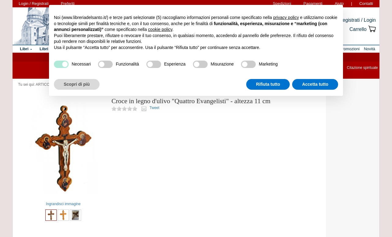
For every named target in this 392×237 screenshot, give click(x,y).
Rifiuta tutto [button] (268, 84)
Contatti (366, 3)
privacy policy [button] (286, 17)
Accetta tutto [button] (315, 84)
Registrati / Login (357, 20)
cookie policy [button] (160, 29)
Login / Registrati (34, 3)
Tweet (154, 108)
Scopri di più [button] (77, 84)
